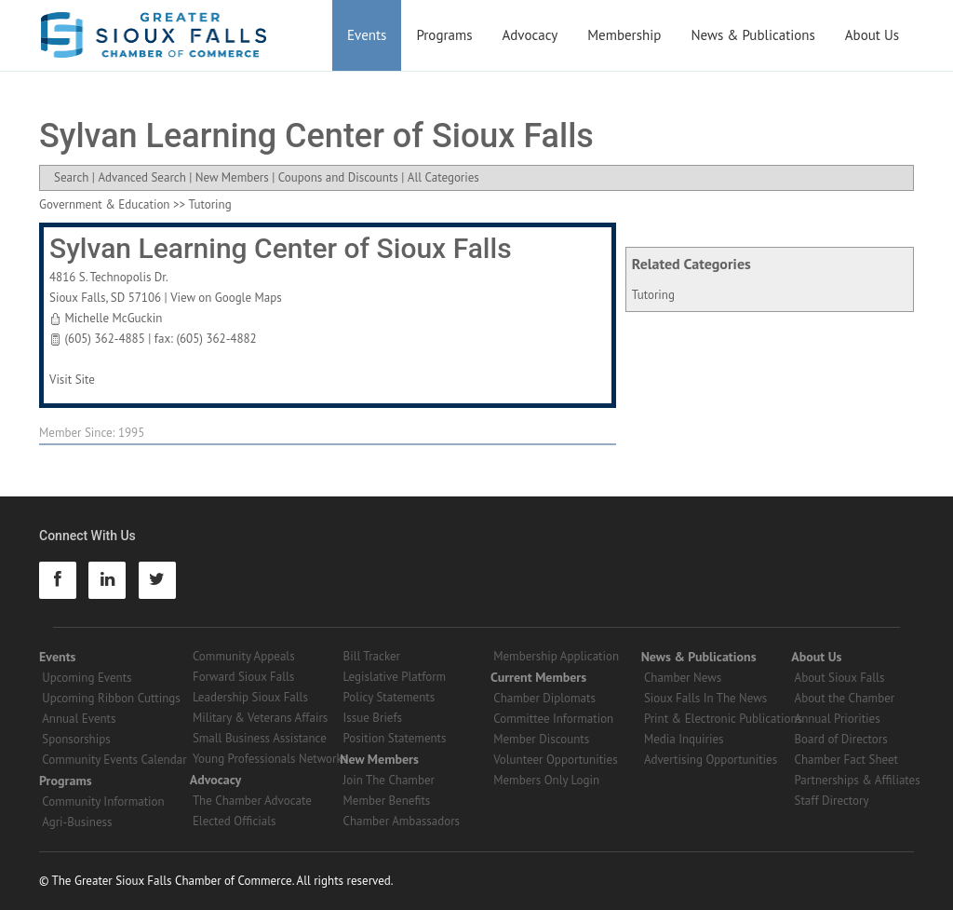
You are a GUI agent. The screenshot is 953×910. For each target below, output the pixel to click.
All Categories (443, 177)
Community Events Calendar (114, 759)
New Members (232, 177)
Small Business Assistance (260, 738)
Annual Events (78, 719)
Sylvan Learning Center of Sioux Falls (280, 248)
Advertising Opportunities (710, 759)
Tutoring (653, 295)
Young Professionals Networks (270, 759)
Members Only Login (546, 780)
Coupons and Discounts (338, 177)
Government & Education (104, 204)
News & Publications (752, 35)
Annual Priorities (837, 719)
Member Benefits (387, 800)
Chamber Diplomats (544, 698)
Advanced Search (141, 177)
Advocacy (530, 35)
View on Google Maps (226, 298)
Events (366, 35)
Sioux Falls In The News (705, 698)
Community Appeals (244, 656)
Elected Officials (234, 821)
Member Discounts (541, 739)
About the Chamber (845, 698)
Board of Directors (841, 739)
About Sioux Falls (840, 678)
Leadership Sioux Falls (250, 697)
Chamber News (682, 678)
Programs (444, 35)
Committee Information (553, 719)
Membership (624, 35)
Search (71, 177)
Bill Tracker (371, 656)
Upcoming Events (86, 678)
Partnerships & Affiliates (857, 780)
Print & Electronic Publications (723, 719)
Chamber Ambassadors (402, 821)
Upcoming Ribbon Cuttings (111, 698)
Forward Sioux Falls (243, 677)
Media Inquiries (684, 739)
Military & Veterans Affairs (260, 718)
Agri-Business (77, 822)
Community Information (103, 801)
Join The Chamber (389, 780)
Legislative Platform (395, 677)
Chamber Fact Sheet (846, 759)
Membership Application (556, 656)
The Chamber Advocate (252, 800)
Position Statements (395, 738)
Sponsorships (76, 739)
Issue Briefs (373, 718)
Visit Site (72, 379)
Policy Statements (389, 697)
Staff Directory (832, 800)
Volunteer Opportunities (555, 759)
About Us (872, 35)
